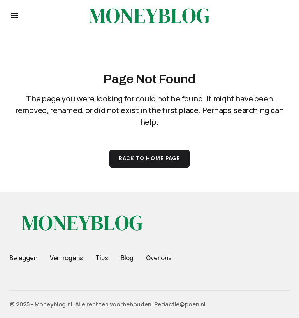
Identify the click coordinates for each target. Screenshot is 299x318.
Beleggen (23, 257)
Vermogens (66, 257)
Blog (127, 257)
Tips (101, 257)
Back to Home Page (149, 158)
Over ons (159, 257)
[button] (14, 15)
